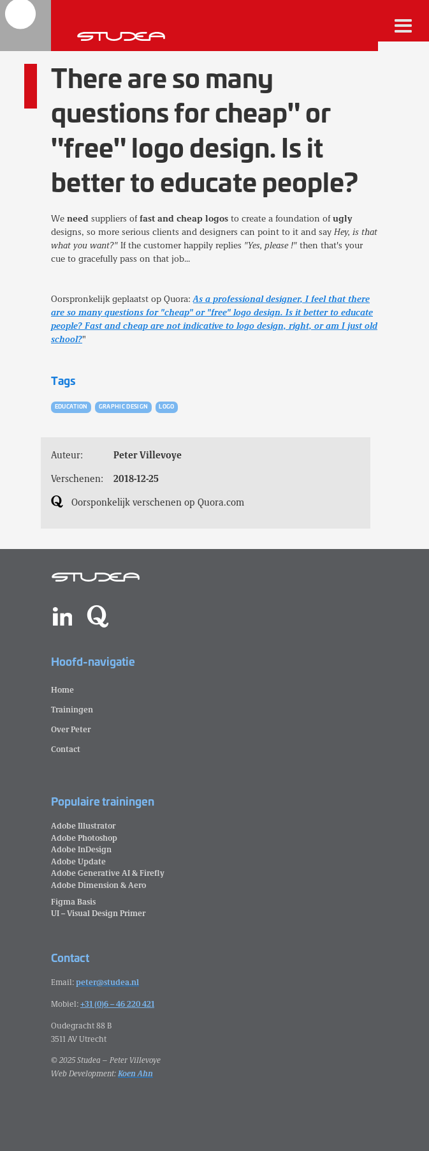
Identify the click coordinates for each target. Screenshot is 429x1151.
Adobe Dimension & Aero (98, 884)
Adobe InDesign (81, 848)
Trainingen (72, 708)
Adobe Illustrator (83, 825)
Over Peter (71, 728)
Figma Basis (73, 901)
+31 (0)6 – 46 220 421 (117, 1003)
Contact (65, 748)
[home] (25, 25)
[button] (403, 25)
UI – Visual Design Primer (98, 912)
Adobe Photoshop (84, 837)
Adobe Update (78, 860)
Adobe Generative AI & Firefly (107, 872)
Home (62, 689)
